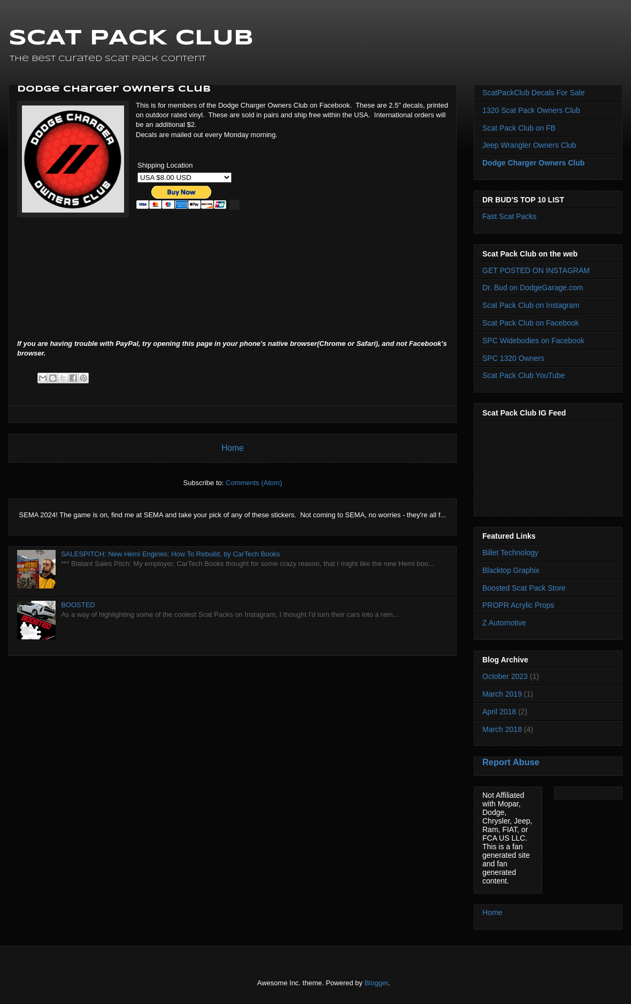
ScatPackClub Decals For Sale (533, 92)
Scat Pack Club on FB (519, 128)
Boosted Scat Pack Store (524, 588)
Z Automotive (504, 622)
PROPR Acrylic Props (518, 605)
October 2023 (505, 676)
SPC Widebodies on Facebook (533, 340)
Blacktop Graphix (511, 570)
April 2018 (499, 711)
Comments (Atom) (254, 483)
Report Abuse (511, 762)
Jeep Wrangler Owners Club (529, 145)
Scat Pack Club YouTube (523, 375)
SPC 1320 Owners (513, 358)
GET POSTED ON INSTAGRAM (536, 270)
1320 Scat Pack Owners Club (531, 110)
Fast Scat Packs (509, 216)
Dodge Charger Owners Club (533, 162)
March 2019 (502, 694)
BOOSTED (78, 605)
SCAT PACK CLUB (131, 38)
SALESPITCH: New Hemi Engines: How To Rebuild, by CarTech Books (170, 554)
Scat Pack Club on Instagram (530, 305)
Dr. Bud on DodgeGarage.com (532, 287)
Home (232, 447)
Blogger (376, 983)
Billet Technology (510, 552)
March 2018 (502, 729)
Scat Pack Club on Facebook (530, 323)
